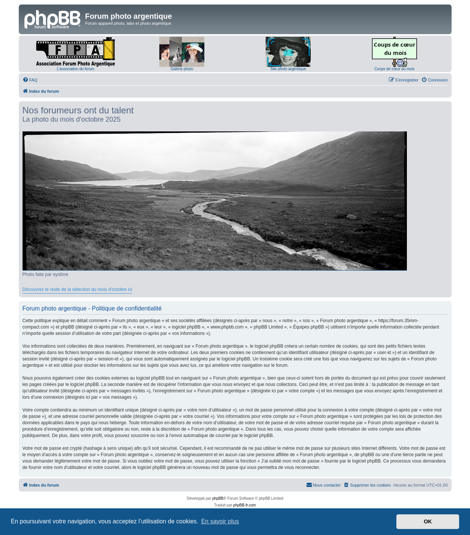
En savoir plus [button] (220, 521)
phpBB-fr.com (244, 505)
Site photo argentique (288, 69)
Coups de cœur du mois (395, 69)
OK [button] (428, 521)
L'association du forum (75, 69)
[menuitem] (30, 79)
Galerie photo (182, 69)
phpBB (218, 498)
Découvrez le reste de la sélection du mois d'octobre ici (77, 289)
